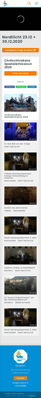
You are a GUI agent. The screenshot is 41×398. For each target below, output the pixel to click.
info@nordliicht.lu (20, 383)
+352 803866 (20, 386)
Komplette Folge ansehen (19, 50)
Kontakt (20, 378)
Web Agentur (22, 396)
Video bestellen (20, 73)
